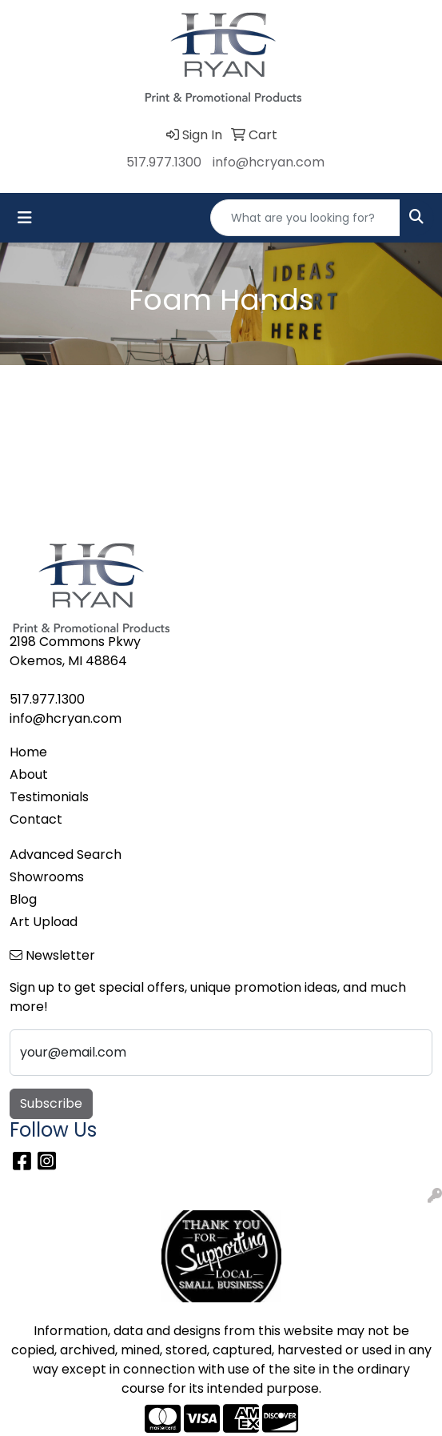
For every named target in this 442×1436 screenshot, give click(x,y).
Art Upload (44, 922)
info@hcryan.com (269, 162)
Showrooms (47, 877)
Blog (23, 899)
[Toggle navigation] (25, 218)
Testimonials (49, 797)
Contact (36, 819)
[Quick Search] (305, 217)
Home (28, 752)
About (29, 774)
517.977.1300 (163, 162)
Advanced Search (65, 854)
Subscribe (51, 1103)
